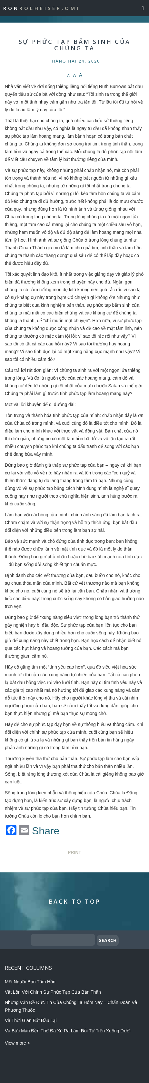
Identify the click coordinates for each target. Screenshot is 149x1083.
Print (74, 852)
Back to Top (75, 901)
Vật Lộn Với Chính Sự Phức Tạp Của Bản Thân (53, 992)
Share (45, 831)
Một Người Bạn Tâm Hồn (30, 981)
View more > (17, 1043)
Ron (41, 8)
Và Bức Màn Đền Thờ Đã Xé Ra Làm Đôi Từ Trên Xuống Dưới (68, 1030)
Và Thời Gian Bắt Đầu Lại (30, 1020)
